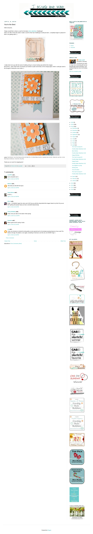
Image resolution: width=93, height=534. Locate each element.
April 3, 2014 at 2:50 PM (13, 179)
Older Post (63, 241)
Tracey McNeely (12, 211)
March (74, 176)
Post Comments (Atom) (16, 243)
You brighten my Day (77, 165)
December (74, 128)
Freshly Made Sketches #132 (79, 159)
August (74, 136)
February (74, 178)
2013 (72, 183)
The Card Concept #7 (77, 171)
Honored (73, 47)
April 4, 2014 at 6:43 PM (13, 234)
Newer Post (7, 241)
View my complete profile (75, 71)
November (74, 130)
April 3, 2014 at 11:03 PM (13, 215)
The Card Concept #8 (77, 157)
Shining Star (75, 167)
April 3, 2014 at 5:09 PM (13, 196)
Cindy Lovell (81, 60)
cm (8, 229)
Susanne (10, 220)
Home (35, 241)
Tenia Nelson (11, 192)
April (73, 145)
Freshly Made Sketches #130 (79, 173)
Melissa (9, 183)
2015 (72, 124)
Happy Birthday (75, 155)
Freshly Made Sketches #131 (79, 163)
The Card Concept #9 (77, 146)
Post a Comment (10, 238)
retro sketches (33, 31)
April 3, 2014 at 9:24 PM (13, 206)
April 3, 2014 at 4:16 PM (13, 187)
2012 (72, 185)
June (73, 140)
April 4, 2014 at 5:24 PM (13, 224)
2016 (72, 122)
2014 (72, 126)
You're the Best (75, 169)
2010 (72, 189)
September (75, 134)
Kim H (9, 201)
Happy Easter (75, 161)
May (73, 142)
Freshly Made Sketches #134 (79, 149)
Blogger (49, 530)
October (74, 132)
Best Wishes (75, 151)
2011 (72, 187)
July (73, 138)
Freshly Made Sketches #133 (79, 153)
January (74, 180)
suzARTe (10, 174)
